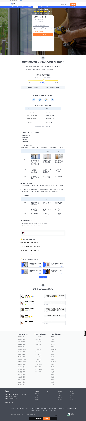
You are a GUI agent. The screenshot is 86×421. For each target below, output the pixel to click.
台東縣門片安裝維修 (38, 364)
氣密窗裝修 (53, 344)
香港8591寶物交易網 (39, 408)
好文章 (47, 6)
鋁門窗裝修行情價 (21, 356)
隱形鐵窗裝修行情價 (22, 361)
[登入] (19, 0)
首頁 (12, 6)
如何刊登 (67, 4)
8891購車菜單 (32, 410)
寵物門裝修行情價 (21, 374)
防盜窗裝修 (53, 369)
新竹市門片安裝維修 (38, 341)
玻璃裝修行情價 (21, 366)
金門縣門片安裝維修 (38, 369)
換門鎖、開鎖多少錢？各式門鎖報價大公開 (29, 242)
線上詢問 (24, 394)
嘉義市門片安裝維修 (38, 359)
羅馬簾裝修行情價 (21, 371)
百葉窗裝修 (53, 364)
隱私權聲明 (72, 401)
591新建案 (51, 408)
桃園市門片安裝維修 (38, 339)
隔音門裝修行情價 (21, 382)
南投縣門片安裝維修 (38, 354)
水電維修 (17, 6)
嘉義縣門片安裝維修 (38, 361)
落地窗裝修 (53, 357)
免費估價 (46, 418)
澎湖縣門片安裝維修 (38, 367)
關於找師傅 (72, 393)
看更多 (43, 277)
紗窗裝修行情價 (21, 336)
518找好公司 (17, 408)
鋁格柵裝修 (53, 367)
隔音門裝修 (53, 382)
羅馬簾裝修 (53, 371)
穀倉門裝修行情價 (21, 379)
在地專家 (37, 399)
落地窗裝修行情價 (21, 357)
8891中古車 (38, 410)
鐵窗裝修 (53, 381)
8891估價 (50, 410)
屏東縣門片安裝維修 (38, 362)
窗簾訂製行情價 (21, 372)
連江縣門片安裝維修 (38, 371)
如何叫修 (37, 393)
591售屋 (55, 408)
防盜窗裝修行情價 (21, 369)
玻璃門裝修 (53, 341)
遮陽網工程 (53, 377)
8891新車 (73, 408)
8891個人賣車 (44, 410)
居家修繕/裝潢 (23, 6)
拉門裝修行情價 (21, 384)
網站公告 (71, 395)
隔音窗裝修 (53, 376)
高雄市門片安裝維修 (38, 357)
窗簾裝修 (53, 338)
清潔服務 (29, 6)
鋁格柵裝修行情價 (21, 367)
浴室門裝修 (53, 339)
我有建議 (60, 399)
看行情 (36, 6)
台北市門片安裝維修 (38, 336)
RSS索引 (37, 401)
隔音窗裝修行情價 (21, 376)
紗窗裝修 (53, 336)
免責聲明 (71, 397)
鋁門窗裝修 (53, 356)
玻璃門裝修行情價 (21, 341)
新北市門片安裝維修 (38, 338)
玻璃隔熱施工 (53, 359)
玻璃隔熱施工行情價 (22, 359)
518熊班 (12, 408)
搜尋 (63, 4)
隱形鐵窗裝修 (53, 361)
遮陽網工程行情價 (21, 377)
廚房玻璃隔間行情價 (22, 349)
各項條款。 (42, 36)
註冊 (62, 393)
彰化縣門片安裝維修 (38, 349)
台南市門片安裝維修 (38, 356)
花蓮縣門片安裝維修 (38, 366)
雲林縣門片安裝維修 (38, 351)
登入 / (59, 393)
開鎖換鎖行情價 (21, 362)
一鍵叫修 (73, 4)
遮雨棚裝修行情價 (21, 354)
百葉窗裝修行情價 (21, 364)
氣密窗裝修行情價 (21, 344)
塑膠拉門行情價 (21, 346)
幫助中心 (60, 397)
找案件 (41, 6)
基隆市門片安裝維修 (38, 344)
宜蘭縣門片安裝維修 (38, 346)
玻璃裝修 (53, 366)
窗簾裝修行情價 (21, 338)
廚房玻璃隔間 (53, 349)
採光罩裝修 (53, 351)
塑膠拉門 (53, 346)
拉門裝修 (53, 384)
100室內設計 (67, 408)
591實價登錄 (61, 408)
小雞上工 (23, 408)
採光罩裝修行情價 (21, 351)
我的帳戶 (73, 6)
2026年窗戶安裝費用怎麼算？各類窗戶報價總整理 (31, 246)
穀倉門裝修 (53, 379)
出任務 (55, 410)
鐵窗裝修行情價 (21, 381)
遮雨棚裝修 (53, 354)
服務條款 (71, 399)
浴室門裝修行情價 (21, 339)
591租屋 (45, 408)
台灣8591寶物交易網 (30, 408)
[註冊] (21, 0)
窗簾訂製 (53, 372)
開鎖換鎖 (53, 362)
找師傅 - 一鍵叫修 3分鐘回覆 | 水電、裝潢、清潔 (12, 4)
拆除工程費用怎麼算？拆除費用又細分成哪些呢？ (30, 250)
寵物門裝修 (53, 374)
